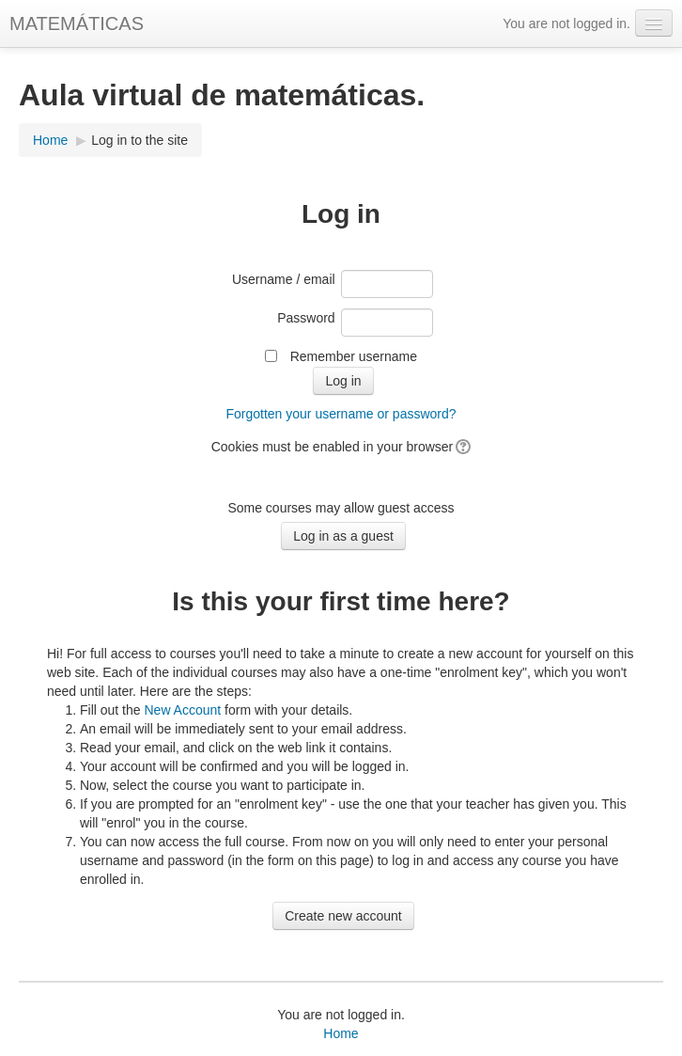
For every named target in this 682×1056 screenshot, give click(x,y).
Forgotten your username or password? (340, 413)
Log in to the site (139, 140)
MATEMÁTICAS (76, 23)
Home (50, 140)
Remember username (353, 356)
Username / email (283, 279)
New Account (182, 709)
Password (305, 317)
